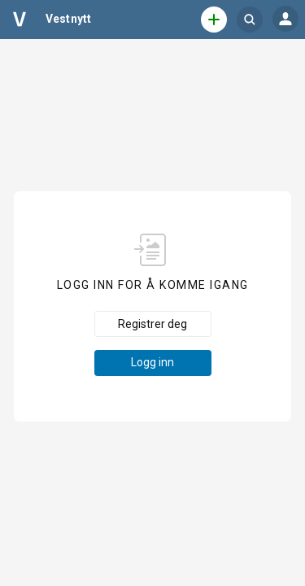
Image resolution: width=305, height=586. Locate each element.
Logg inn (152, 362)
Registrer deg (152, 323)
